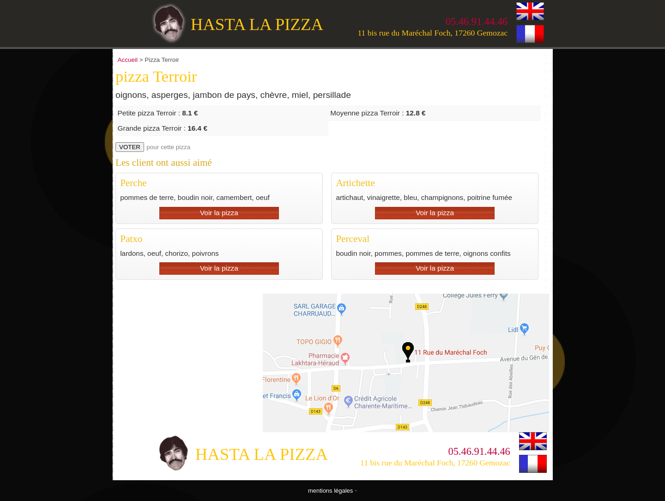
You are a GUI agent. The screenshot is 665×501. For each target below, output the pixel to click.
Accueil (128, 59)
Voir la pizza (219, 213)
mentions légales (330, 490)
